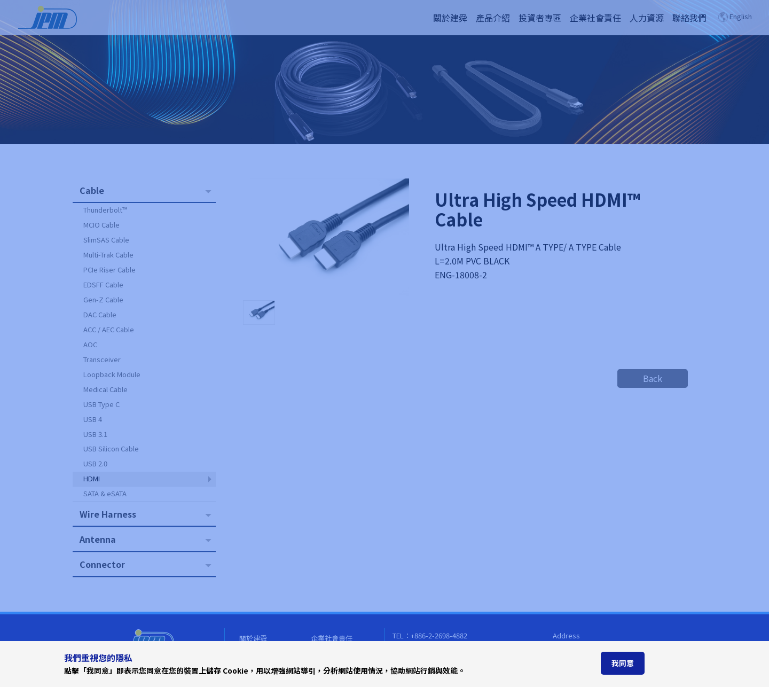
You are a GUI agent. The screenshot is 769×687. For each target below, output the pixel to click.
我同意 (622, 663)
